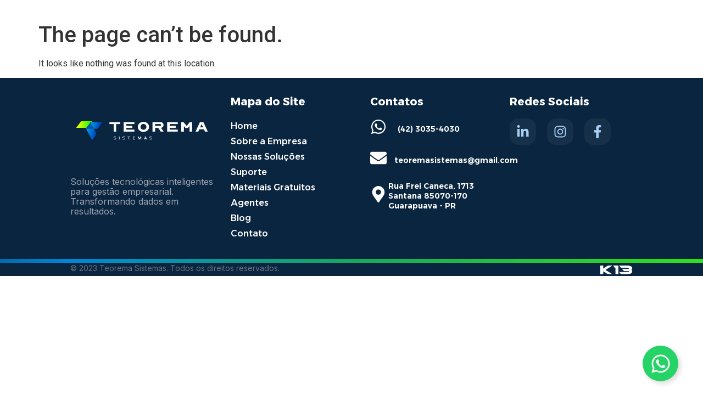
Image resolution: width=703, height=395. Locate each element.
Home (244, 126)
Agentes (250, 203)
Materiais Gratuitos (273, 187)
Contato (249, 233)
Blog (241, 218)
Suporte (249, 172)
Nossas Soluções (268, 156)
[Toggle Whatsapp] (660, 363)
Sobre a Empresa (269, 141)
